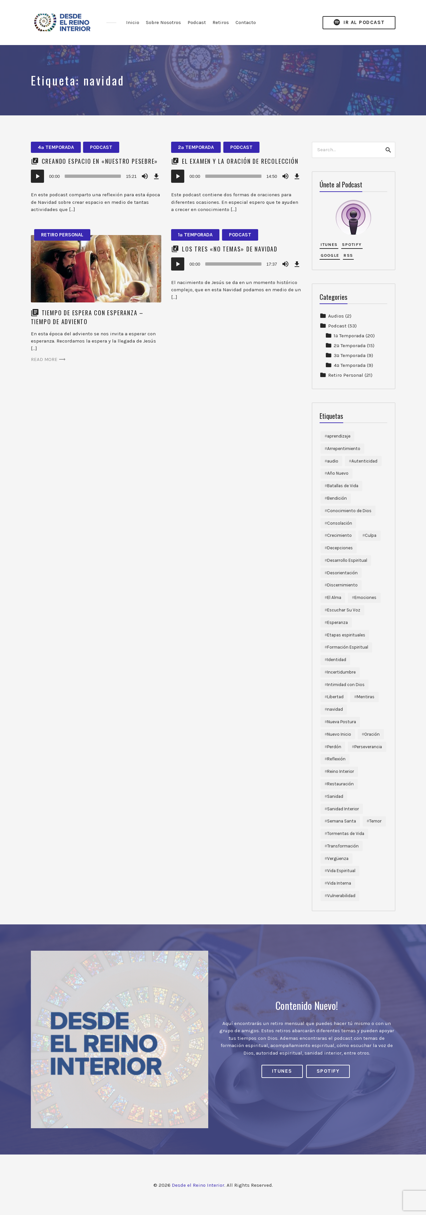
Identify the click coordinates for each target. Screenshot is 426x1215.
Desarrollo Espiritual (347, 560)
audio (332, 461)
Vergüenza (337, 858)
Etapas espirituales (346, 634)
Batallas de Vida (342, 485)
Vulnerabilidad (341, 895)
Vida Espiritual (341, 870)
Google (330, 255)
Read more (49, 359)
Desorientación (342, 572)
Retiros (221, 22)
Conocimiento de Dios (349, 510)
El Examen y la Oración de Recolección (240, 161)
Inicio (132, 22)
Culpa (370, 535)
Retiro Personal (62, 235)
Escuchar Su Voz (343, 610)
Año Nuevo (337, 473)
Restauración (340, 783)
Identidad (336, 659)
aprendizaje (338, 436)
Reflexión (336, 758)
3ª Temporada (350, 355)
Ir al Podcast (359, 22)
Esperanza (337, 622)
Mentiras (365, 696)
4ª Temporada (56, 147)
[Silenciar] (145, 176)
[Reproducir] (37, 176)
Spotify (352, 244)
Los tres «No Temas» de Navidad (230, 249)
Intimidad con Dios (346, 684)
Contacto (245, 22)
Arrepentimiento (343, 448)
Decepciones (340, 547)
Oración (372, 734)
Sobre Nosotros (163, 22)
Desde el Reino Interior (198, 1185)
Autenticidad (364, 461)
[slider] (93, 176)
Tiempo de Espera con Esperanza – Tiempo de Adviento (87, 317)
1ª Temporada (195, 235)
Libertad (335, 696)
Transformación (343, 846)
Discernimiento (342, 585)
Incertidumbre (341, 672)
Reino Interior (340, 771)
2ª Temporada (196, 147)
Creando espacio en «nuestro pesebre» (100, 161)
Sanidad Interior (343, 808)
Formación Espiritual (347, 647)
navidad (335, 709)
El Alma (334, 597)
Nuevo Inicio (339, 734)
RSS (348, 255)
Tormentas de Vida (345, 833)
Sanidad (335, 796)
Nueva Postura (341, 721)
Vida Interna (339, 883)
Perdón (334, 746)
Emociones (365, 597)
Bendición (337, 498)
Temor (375, 821)
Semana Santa (341, 821)
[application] (96, 176)
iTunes (329, 244)
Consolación (339, 523)
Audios (336, 316)
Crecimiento (339, 535)
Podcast (197, 22)
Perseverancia (368, 746)
